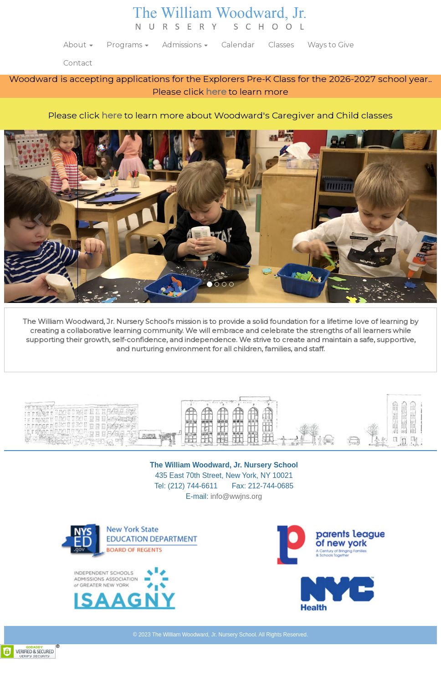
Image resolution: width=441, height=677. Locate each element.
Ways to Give (331, 45)
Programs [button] (128, 45)
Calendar (238, 45)
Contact (77, 63)
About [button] (78, 45)
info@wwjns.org (236, 496)
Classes (281, 45)
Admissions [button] (185, 45)
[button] (36, 216)
